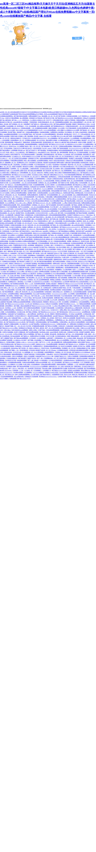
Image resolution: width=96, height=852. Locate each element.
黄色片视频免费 (33, 243)
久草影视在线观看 (42, 193)
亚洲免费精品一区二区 (17, 140)
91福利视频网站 (78, 136)
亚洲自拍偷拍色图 (36, 142)
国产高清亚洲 (47, 170)
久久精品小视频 (71, 338)
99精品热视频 (80, 120)
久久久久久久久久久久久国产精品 (79, 148)
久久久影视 (61, 128)
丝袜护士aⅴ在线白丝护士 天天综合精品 (75, 259)
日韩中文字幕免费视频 (12, 118)
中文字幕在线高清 (56, 281)
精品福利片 (62, 344)
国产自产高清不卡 (31, 150)
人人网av (65, 203)
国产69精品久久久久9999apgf (81, 352)
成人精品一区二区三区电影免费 (55, 217)
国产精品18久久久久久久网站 (9, 328)
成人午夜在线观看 (29, 180)
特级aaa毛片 (18, 142)
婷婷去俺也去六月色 (46, 124)
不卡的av (71, 314)
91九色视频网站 (53, 138)
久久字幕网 (87, 136)
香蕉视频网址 (14, 279)
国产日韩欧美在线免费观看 (32, 308)
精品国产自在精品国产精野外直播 (53, 162)
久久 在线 (61, 366)
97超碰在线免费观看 (60, 241)
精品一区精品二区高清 (13, 176)
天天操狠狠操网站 (39, 178)
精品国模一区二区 (47, 116)
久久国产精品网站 (34, 324)
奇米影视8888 (33, 209)
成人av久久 (39, 180)
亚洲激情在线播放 (52, 150)
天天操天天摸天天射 (48, 199)
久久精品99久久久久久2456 (73, 144)
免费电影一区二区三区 (34, 227)
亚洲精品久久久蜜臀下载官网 (17, 237)
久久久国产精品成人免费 (27, 320)
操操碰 (24, 227)
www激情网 (78, 314)
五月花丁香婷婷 (50, 184)
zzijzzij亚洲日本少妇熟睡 (20, 122)
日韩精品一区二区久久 (39, 205)
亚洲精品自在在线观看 (9, 261)
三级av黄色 (49, 354)
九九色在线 (89, 197)
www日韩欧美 (54, 332)
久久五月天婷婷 (62, 251)
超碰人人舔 (7, 287)
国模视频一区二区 (10, 162)
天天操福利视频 (86, 287)
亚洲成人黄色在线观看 (7, 223)
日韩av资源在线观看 (26, 233)
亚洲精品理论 (70, 245)
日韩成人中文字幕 (71, 261)
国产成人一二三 (17, 120)
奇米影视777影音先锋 (34, 368)
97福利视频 (73, 233)
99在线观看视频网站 (31, 144)
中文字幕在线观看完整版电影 (73, 174)
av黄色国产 (50, 338)
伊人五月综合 (41, 140)
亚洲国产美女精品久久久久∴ (67, 304)
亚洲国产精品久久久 (60, 356)
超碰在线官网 (35, 168)
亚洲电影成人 (53, 176)
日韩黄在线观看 (26, 128)
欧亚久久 (11, 184)
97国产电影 (41, 330)
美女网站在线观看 (39, 275)
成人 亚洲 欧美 (70, 320)
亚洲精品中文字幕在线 (26, 328)
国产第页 (46, 219)
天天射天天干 (54, 310)
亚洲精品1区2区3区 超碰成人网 (43, 239)
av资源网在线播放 (42, 160)
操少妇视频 (6, 279)
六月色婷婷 (32, 338)
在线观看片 (14, 253)
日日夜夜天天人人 (60, 245)
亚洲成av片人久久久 (12, 233)
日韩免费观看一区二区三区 (28, 172)
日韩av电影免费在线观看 (48, 364)
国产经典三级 (54, 219)
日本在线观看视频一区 (54, 195)
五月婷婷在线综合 (60, 336)
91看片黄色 (65, 257)
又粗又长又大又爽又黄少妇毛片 (23, 148)
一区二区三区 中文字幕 (24, 326)
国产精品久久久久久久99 (56, 144)
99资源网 (62, 219)
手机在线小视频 (47, 368)
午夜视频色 (88, 225)
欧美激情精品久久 (80, 209)
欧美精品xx (84, 207)
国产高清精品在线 (89, 338)
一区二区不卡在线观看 (87, 251)
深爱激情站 (61, 300)
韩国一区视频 (8, 201)
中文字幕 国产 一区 (56, 207)
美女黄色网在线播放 (69, 221)
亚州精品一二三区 (10, 308)
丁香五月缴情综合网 (60, 223)
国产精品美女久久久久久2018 (64, 118)
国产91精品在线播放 (59, 261)
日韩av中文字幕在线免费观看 (75, 160)
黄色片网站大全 (86, 370)
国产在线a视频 (62, 277)
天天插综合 (88, 257)
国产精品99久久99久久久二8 (74, 217)
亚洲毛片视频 (88, 253)
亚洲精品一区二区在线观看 (87, 344)
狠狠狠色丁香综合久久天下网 (52, 302)
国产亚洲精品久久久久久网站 (16, 271)
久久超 (68, 188)
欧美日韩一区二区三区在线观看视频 (39, 225)
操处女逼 (46, 174)
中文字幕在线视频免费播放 (66, 209)
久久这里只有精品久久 (56, 193)
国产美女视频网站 (53, 322)
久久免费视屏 (19, 235)
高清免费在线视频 (39, 283)
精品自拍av (14, 348)
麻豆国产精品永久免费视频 (73, 265)
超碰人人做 (7, 318)
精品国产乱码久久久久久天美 (85, 318)
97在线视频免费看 (38, 184)
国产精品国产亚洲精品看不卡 (23, 188)
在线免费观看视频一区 (82, 293)
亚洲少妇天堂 (54, 243)
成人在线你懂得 (14, 320)
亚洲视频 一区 (14, 168)
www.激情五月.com (44, 152)
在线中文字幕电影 (70, 120)
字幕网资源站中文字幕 (20, 245)
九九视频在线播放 (76, 330)
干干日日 (28, 201)
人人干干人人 (84, 300)
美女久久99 (67, 374)
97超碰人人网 (22, 136)
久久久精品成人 (20, 152)
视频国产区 (61, 283)
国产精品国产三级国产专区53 (27, 358)
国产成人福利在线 (5, 120)
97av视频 (53, 136)
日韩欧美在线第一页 (63, 324)
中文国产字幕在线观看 (48, 308)
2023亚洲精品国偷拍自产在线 (23, 184)
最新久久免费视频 (17, 199)
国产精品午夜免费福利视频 (34, 237)
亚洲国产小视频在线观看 (11, 324)
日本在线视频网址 (84, 302)
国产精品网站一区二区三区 (49, 146)
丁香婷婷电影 (33, 122)
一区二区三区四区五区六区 (88, 336)
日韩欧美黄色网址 (90, 269)
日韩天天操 (79, 201)
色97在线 (26, 259)
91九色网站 (11, 235)
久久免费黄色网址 (88, 144)
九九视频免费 (9, 215)
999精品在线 (4, 368)
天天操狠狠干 (38, 370)
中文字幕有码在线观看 (28, 154)
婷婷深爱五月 (87, 154)
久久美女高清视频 (49, 180)
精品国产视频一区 (10, 326)
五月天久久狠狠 (22, 255)
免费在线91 (73, 324)
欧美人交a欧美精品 (81, 132)
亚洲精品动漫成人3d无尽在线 (61, 233)
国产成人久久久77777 (24, 378)
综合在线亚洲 (37, 148)
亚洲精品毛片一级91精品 (16, 281)
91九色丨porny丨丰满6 (49, 148)
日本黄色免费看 (40, 354)
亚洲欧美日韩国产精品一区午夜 (62, 287)
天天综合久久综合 (37, 174)
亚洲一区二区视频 (88, 221)
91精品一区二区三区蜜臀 (64, 249)
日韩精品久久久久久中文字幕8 (28, 285)
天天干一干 (76, 134)
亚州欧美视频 (10, 342)
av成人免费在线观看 (44, 191)
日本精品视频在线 (12, 358)
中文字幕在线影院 (71, 128)
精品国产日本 (4, 277)
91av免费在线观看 (52, 344)
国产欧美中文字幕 (49, 118)
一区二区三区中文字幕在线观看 (16, 265)
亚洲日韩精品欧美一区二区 (46, 122)
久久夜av (3, 271)
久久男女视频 (76, 275)
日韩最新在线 (29, 215)
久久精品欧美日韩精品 (8, 346)
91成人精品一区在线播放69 (31, 364)
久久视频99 (11, 364)
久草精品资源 (87, 314)
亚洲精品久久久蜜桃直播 (46, 223)
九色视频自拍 (50, 275)
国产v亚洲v (36, 253)
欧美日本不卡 (67, 207)
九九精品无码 (61, 229)
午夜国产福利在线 (29, 354)
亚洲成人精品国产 (51, 283)
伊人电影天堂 (24, 324)
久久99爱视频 (29, 178)
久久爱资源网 (4, 320)
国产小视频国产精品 (7, 338)
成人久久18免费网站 (63, 340)
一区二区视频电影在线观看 (39, 128)
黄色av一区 (74, 188)
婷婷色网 (82, 364)
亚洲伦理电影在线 (69, 178)
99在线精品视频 (22, 360)
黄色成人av (21, 150)
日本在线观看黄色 (59, 188)
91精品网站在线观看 (16, 160)
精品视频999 (78, 118)
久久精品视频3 (41, 338)
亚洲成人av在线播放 (74, 370)
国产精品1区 (82, 340)
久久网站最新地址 (63, 140)
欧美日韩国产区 (15, 154)
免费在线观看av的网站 (88, 203)
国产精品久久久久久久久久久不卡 (70, 227)
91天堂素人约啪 (21, 289)
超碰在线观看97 (62, 364)
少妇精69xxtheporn (69, 360)
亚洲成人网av (74, 182)
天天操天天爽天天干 (20, 316)
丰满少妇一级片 (15, 300)
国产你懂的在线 (76, 176)
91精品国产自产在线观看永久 (17, 314)
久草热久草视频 (18, 334)
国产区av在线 (37, 298)
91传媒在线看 (88, 180)
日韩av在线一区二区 (11, 195)
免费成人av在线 (49, 172)
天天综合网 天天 (27, 346)
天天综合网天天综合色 (21, 209)
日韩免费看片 (9, 306)
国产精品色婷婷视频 (23, 366)
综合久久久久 (45, 310)
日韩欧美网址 (63, 322)
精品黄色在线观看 (33, 316)
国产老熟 (61, 213)
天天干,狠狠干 (4, 378)
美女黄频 (11, 241)
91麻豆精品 (77, 366)
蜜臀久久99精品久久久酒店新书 (26, 273)
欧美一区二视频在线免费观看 (76, 247)
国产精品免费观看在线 (50, 277)
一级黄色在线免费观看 (24, 257)
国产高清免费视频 (89, 368)
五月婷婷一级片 (49, 245)
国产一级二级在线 (33, 360)
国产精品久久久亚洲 (31, 271)
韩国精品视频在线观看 (72, 316)
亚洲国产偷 (42, 195)
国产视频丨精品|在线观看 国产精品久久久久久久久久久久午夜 (32, 306)
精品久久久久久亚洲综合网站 (42, 233)
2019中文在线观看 (66, 346)
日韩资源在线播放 (41, 322)
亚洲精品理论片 (51, 186)
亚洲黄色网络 (36, 211)
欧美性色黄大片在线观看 (75, 368)
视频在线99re (77, 146)
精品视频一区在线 (33, 136)
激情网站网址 (60, 267)
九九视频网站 (28, 372)
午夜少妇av (89, 215)
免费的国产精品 (59, 298)
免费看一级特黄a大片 (73, 241)
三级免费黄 (39, 154)
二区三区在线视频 (66, 195)
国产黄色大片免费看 (51, 326)
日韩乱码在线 (8, 352)
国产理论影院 (30, 322)
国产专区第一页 (24, 348)
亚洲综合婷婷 (74, 237)
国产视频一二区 (14, 350)
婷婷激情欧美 (77, 235)
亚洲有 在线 (63, 332)
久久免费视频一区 (27, 352)
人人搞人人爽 (26, 318)
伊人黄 (56, 116)
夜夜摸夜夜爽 (9, 142)
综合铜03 (53, 271)
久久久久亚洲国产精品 (25, 134)
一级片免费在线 (31, 314)
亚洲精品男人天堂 (22, 162)
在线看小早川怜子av (79, 346)
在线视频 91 (4, 281)
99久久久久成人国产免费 (64, 136)
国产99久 (79, 320)
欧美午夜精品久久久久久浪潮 (31, 156)
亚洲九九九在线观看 (69, 318)
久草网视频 (14, 150)
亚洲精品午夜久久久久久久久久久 (79, 354)
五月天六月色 (85, 263)
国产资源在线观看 (62, 148)
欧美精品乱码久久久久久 (48, 324)
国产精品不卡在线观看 (25, 253)
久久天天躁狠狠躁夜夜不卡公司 (33, 130)
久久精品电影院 (6, 348)
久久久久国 (8, 334)
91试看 (24, 247)
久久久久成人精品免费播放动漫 (60, 237)
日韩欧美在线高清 (37, 302)
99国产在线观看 (17, 166)
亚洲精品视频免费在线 (51, 346)
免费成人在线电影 (55, 279)
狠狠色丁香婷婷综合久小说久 (81, 124)
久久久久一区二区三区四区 (8, 257)
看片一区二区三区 (35, 146)
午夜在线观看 (76, 287)
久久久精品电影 (10, 259)
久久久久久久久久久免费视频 (39, 366)
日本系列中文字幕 (10, 360)
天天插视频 (65, 302)
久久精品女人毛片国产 (20, 340)
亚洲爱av (87, 289)
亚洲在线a (18, 346)
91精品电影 (69, 326)
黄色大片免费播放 (29, 334)
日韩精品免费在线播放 (66, 146)
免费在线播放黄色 (32, 195)
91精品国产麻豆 (17, 318)
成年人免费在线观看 (79, 170)
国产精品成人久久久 (72, 344)
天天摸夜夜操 (59, 308)
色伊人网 (43, 253)
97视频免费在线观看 (38, 326)
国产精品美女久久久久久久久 (47, 312)
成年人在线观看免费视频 (68, 168)
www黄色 (46, 231)
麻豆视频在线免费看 (82, 350)
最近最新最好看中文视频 (60, 368)
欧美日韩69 (49, 295)
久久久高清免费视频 (50, 130)
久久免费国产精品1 (23, 146)
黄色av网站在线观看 (18, 144)
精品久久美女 (70, 219)
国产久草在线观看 (76, 154)
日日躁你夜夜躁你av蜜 (41, 215)
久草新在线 (72, 350)
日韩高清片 (62, 326)
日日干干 (49, 120)
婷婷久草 (75, 374)
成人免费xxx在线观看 (43, 126)
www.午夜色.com (36, 231)
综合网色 (62, 285)
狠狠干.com (19, 259)
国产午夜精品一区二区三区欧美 (82, 249)
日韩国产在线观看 (84, 332)
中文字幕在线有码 (39, 164)
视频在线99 (26, 142)
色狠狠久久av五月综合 (52, 372)
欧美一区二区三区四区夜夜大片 (65, 156)
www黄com (91, 376)
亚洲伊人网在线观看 (27, 275)
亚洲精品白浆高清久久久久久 (82, 211)
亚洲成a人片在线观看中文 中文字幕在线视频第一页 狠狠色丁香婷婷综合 (59, 273)
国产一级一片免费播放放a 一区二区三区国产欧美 (52, 358)
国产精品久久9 (9, 374)
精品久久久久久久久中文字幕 (74, 283)
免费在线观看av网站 (87, 298)
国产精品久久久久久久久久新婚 (21, 174)
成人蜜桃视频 (24, 118)
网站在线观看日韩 (41, 229)
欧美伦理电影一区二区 (85, 233)
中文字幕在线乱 (40, 197)
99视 (68, 336)
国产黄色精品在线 (62, 312)
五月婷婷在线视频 (82, 152)
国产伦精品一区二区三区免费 (69, 191)
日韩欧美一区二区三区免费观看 (47, 182)
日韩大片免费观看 (17, 356)
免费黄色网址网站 (9, 310)
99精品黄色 (86, 186)
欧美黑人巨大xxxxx (6, 370)
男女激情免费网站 (55, 348)
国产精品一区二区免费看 (55, 235)
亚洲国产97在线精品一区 (38, 267)
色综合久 (69, 376)
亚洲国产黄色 (20, 213)
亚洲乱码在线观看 (47, 298)
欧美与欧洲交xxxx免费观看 (20, 330)
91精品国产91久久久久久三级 (45, 356)
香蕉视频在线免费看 (73, 263)
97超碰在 (5, 219)
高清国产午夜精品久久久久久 (76, 215)
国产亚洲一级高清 (38, 328)
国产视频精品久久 (31, 152)
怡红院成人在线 (44, 332)
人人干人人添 (34, 259)
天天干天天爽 (50, 336)
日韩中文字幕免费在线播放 (18, 193)
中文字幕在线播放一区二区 (44, 241)
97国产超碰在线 (78, 295)
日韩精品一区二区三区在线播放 (47, 209)
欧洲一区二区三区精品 (82, 156)
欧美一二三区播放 (84, 191)
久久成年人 (80, 199)
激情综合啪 (68, 328)
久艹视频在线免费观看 (84, 304)
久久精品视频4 (67, 269)
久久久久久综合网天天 (73, 300)
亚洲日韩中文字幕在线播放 (82, 306)
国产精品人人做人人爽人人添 (33, 199)
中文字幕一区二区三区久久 (32, 310)
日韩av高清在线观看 (64, 176)
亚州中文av (12, 146)
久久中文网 (53, 300)
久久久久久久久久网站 (57, 265)
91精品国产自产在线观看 (37, 186)
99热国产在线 (18, 295)
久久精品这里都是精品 (55, 360)
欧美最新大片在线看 (83, 324)
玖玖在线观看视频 (70, 213)
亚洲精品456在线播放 (81, 372)
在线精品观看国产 (32, 265)
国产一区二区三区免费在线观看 (54, 328)
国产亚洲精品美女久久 (58, 126)
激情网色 (79, 221)
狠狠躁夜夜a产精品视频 (81, 239)
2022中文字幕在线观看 (61, 354)
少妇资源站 (16, 164)
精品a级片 (47, 237)
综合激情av (56, 164)
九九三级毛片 (83, 188)
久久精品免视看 (10, 289)
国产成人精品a (72, 199)
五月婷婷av (23, 279)
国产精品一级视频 (77, 205)
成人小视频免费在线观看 (80, 195)
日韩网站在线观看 (44, 271)
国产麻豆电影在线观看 (21, 116)
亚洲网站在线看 (56, 203)
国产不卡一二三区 (45, 342)
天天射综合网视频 (59, 239)
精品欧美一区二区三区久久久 (87, 374)
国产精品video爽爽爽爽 (35, 170)
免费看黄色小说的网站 (57, 132)
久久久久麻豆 (4, 263)
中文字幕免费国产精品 (57, 201)
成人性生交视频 (61, 247)
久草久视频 (60, 130)
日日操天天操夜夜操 (15, 227)
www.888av (20, 178)
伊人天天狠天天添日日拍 (83, 166)
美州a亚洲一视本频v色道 (64, 134)
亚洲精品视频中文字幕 (83, 348)
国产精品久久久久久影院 (59, 370)
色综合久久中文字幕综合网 (86, 261)
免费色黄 (82, 316)
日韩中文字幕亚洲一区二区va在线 (73, 253)
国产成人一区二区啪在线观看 (75, 334)
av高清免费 (7, 128)
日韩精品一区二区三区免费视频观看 (38, 279)
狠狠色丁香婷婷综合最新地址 (59, 314)
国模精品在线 (58, 259)
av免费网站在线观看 (66, 211)
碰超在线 (72, 281)
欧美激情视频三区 (28, 221)
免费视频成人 (50, 320)
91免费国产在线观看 (6, 340)
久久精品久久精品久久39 (37, 120)
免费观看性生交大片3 (11, 285)
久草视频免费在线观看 (15, 362)
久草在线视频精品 (10, 312)
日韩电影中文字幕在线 (36, 118)
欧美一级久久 (10, 152)
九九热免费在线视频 (88, 235)
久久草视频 (71, 293)
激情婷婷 (84, 273)
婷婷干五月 (58, 318)
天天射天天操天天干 (88, 366)
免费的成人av (14, 172)
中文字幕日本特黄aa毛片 (67, 166)
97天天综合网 (88, 193)
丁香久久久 (27, 295)
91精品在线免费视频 (28, 362)
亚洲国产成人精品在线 (80, 376)
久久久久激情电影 (47, 188)
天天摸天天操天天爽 (85, 285)
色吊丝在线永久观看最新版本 (50, 211)
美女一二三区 (29, 283)
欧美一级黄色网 (54, 166)
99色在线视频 (55, 191)
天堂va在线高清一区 (87, 134)
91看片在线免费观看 (72, 285)
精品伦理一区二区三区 (75, 164)
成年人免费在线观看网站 (22, 374)
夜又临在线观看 (15, 336)
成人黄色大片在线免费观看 (77, 322)
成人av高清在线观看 (78, 225)
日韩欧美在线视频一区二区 (18, 225)
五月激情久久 (90, 170)
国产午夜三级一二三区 (38, 295)
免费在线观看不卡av (35, 116)
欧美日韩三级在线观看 (41, 235)
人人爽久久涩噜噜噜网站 (12, 229)
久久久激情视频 (51, 249)
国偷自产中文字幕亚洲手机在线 (20, 267)
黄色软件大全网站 (28, 166)
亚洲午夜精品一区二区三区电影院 (35, 249)
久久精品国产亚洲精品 (31, 263)
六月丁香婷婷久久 (83, 116)
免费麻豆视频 (72, 277)
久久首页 (49, 164)
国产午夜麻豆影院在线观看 (8, 205)
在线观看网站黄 (17, 221)
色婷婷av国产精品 (68, 193)
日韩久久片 (73, 340)
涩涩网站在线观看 (30, 140)
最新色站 (10, 251)
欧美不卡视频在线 (19, 332)
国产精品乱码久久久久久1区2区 (16, 322)
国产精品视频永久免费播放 (67, 231)
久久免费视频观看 (16, 247)
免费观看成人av (60, 320)
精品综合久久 (16, 128)
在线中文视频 (82, 142)
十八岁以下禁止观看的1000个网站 (62, 306)
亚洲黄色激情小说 (48, 142)
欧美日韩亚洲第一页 (36, 287)
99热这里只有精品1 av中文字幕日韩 (73, 279)
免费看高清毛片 (38, 346)
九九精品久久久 (17, 156)
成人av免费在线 (40, 320)
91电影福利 (48, 291)
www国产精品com (58, 316)
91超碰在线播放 (45, 132)
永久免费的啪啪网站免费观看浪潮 (48, 285)
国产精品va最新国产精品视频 (63, 124)
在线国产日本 (68, 235)
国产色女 (84, 229)
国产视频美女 (69, 239)
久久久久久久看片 (33, 342)
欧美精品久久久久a (39, 304)
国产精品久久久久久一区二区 (42, 203)
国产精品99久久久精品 (87, 172)
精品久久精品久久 (34, 348)
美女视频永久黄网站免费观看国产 (25, 241)
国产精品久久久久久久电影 (65, 186)
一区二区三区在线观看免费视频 (39, 207)
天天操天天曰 (26, 138)
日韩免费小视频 (32, 191)
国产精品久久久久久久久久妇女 (14, 304)
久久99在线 (66, 154)
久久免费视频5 (75, 138)
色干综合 (69, 229)
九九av (35, 223)
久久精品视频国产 (88, 320)
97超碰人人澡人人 (21, 342)
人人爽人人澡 (53, 213)
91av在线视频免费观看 (66, 372)
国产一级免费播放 (5, 221)
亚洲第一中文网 (80, 245)
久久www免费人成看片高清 (18, 170)
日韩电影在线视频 (71, 116)
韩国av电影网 (75, 336)
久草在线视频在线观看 (80, 291)
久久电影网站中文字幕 (77, 257)
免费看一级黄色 (90, 346)
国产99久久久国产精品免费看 (22, 211)
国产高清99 (62, 116)
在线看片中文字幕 (90, 279)
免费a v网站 (63, 310)
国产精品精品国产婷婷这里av (53, 257)
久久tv (91, 281)
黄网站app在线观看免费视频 (22, 302)
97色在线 (32, 350)
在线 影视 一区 (22, 368)
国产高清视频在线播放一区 (84, 178)
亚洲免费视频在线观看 (72, 267)
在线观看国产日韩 (57, 374)
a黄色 (27, 287)
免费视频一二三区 (73, 364)
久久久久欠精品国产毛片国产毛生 (37, 247)
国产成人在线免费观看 (26, 239)
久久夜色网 (66, 281)
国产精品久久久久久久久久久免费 (39, 300)
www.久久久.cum (44, 136)
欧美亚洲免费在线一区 (84, 128)
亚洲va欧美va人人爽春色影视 (73, 308)
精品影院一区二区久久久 (28, 229)
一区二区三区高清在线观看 (29, 182)
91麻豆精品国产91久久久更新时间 (56, 255)
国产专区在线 (37, 134)
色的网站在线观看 (55, 289)
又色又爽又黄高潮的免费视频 (40, 201)
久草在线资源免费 (28, 197)
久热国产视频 (62, 376)
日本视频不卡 (47, 370)
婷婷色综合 (25, 120)
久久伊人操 (28, 304)
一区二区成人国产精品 (13, 275)
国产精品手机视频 (81, 213)
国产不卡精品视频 (62, 271)
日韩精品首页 (47, 287)
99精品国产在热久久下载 (54, 253)
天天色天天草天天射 (42, 213)
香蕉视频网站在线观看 (62, 122)
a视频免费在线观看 (18, 249)
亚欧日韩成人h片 (58, 291)
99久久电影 (76, 328)
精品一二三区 (35, 318)
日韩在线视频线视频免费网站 (58, 215)
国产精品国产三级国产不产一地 (26, 261)
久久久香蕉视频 (39, 352)
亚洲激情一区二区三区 (69, 348)
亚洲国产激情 (32, 193)
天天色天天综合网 (17, 180)
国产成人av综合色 (64, 138)
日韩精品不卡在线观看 (31, 376)
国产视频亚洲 (76, 207)
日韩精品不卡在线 (87, 265)
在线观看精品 (30, 289)
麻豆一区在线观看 (37, 219)
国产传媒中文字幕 (63, 182)
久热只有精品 (90, 255)
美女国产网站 (12, 132)
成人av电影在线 (19, 376)
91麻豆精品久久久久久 (57, 174)
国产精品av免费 (78, 150)
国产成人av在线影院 (48, 269)
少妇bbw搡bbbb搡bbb (32, 132)
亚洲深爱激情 (46, 227)
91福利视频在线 (65, 330)
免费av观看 (44, 176)
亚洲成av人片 (53, 231)
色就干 (51, 160)
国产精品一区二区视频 (42, 334)
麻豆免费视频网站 (43, 265)
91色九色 (64, 263)
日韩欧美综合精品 (57, 178)
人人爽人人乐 (77, 229)
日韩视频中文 (74, 302)
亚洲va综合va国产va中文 (72, 298)
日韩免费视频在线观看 (61, 158)
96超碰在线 (85, 176)
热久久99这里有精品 (82, 281)
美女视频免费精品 (85, 138)
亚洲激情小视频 (11, 366)
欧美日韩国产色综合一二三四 (87, 342)
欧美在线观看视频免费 (66, 150)
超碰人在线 (24, 300)
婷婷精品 (26, 186)
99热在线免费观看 (35, 251)
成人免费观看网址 (66, 170)
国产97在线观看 (51, 205)
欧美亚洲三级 (69, 366)
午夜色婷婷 (63, 164)
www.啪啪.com (8, 211)
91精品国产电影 (19, 215)
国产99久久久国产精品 (48, 156)
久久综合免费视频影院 (49, 134)
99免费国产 (27, 124)
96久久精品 (19, 130)
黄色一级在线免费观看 (24, 205)
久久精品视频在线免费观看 (64, 184)
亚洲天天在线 (85, 241)
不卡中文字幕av (27, 298)
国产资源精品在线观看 (17, 283)
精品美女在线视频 (82, 358)
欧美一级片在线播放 (30, 160)
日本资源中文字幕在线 (36, 162)
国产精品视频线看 (8, 291)
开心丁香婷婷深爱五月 (41, 221)
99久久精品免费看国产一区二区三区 (81, 122)
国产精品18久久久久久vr (49, 251)
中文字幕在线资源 (66, 295)
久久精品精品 (43, 360)
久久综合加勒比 (11, 178)
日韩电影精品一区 (60, 338)
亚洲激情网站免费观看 (86, 356)
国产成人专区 (88, 295)
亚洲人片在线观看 (29, 356)
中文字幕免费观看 (12, 207)
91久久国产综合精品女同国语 (42, 293)
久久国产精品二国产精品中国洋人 (34, 217)
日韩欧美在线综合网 (72, 126)
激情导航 (38, 269)
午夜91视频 (49, 197)
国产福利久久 (35, 124)
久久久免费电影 (10, 203)
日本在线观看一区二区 (86, 182)
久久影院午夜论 (5, 172)
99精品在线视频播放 (26, 293)
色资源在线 (6, 231)
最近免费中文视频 (51, 140)
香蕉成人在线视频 (60, 180)
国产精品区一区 (85, 130)
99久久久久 (19, 197)
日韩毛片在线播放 (8, 332)
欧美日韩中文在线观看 (64, 205)
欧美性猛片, (21, 126)
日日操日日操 (21, 312)
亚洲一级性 (87, 334)
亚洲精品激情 (71, 358)
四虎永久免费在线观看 (46, 259)
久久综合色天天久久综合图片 (41, 281)
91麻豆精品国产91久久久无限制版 (84, 326)
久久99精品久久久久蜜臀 (71, 130)
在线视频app (32, 255)
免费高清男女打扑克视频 (37, 336)
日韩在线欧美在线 (58, 120)
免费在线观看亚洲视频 (60, 197)
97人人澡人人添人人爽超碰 (24, 203)
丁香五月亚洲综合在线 (7, 344)
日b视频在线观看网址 (6, 116)
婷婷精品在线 (79, 193)
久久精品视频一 (25, 168)
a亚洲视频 (31, 245)
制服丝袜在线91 (81, 168)
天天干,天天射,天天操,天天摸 (77, 197)
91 (59, 346)
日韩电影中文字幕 (33, 158)
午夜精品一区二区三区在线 (63, 352)
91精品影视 (13, 378)
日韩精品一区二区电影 (47, 318)
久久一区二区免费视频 (18, 287)
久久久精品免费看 (14, 182)
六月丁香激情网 (85, 362)
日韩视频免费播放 (16, 298)
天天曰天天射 (17, 352)
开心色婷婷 (56, 168)
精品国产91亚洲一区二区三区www (45, 350)
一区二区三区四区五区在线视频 (17, 158)
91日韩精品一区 (70, 132)
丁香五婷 (48, 178)
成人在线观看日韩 (56, 342)
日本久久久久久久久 (75, 312)
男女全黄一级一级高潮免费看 (59, 152)
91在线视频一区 (11, 126)
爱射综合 (21, 217)
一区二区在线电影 (78, 289)
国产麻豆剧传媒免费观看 (44, 261)
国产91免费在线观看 (32, 332)
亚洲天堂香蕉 (50, 267)
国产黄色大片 (56, 170)
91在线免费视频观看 (7, 376)
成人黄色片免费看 (37, 257)
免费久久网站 (33, 330)
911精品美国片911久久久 (39, 138)
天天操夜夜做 (88, 160)
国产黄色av (59, 154)
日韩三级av (7, 330)
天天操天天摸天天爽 (46, 168)
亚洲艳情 (20, 308)
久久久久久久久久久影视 (59, 293)
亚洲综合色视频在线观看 (15, 186)
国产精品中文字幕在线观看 (63, 275)
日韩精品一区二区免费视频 (16, 269)
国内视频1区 (55, 227)
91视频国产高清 (30, 269)
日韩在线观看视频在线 (41, 166)
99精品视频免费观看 (46, 316)
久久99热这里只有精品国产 (87, 237)
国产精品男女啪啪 (70, 201)
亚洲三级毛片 (37, 188)
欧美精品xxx (19, 310)
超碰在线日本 (53, 366)
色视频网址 (58, 269)
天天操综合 (3, 237)
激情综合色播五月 (16, 138)
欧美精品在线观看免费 (9, 273)
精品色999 (90, 273)
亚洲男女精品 (29, 235)
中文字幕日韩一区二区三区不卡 (30, 176)
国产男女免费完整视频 (42, 289)
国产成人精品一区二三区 (21, 251)
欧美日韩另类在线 (59, 160)
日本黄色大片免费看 (27, 164)
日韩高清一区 (78, 186)
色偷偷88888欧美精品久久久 (71, 172)
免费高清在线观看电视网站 (17, 277)
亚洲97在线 (13, 136)
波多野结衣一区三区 (43, 314)
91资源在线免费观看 (77, 243)
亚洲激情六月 (68, 291)
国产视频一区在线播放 (35, 340)
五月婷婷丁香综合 (84, 267)
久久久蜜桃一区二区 (73, 223)
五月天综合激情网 (14, 191)
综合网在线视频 (18, 372)
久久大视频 (19, 364)
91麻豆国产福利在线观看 (72, 162)
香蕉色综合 (52, 247)
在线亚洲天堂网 (43, 144)
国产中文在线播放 (75, 140)
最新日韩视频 (53, 128)
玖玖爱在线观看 (30, 213)
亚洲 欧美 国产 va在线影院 (84, 231)
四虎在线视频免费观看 (47, 158)
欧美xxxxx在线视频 (42, 362)
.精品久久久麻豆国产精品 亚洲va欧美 (66, 142)
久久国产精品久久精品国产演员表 (85, 219)
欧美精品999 (85, 162)
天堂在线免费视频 (43, 243)
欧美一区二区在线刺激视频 (75, 180)
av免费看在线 (86, 312)
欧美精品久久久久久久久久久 (18, 243)
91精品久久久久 (41, 344)
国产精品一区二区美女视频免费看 (60, 225)
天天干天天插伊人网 (87, 223)
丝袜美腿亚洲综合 (49, 154)
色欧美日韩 (86, 308)
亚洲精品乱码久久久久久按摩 (85, 360)
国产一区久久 (13, 368)
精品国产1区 (21, 132)
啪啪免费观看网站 (17, 354)
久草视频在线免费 (62, 350)
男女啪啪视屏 (22, 195)
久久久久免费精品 (38, 372)
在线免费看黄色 (49, 352)
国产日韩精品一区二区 (16, 124)
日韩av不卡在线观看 (89, 118)
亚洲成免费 (86, 158)
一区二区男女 (52, 229)
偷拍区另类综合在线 (74, 203)
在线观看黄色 (40, 255)
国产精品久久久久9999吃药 (71, 362)
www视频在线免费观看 (11, 134)
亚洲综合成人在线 (73, 251)
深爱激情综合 (39, 245)
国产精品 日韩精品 (32, 312)
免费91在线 (56, 263)
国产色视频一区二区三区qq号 (23, 223)
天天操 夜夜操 (8, 148)
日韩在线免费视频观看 (53, 330)
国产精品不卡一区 (9, 197)
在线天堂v (40, 172)
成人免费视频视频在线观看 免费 (78, 271)
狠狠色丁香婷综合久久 (16, 263)
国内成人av (72, 152)
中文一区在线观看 (30, 126)
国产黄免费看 (88, 243)
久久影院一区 (28, 370)
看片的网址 (10, 295)
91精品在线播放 (67, 289)
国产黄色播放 (42, 150)
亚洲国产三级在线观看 (76, 158)
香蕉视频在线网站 (12, 239)
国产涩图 (24, 191)
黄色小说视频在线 (64, 243)
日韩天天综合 (45, 348)
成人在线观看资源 (5, 174)
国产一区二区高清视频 (56, 221)
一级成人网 (17, 291)
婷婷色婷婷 (57, 295)
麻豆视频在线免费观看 (45, 263)
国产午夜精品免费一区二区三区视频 (20, 219)
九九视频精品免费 (88, 164)
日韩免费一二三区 (18, 370)
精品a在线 (80, 338)
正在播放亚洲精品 (61, 199)
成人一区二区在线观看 (55, 362)
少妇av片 (4, 239)
